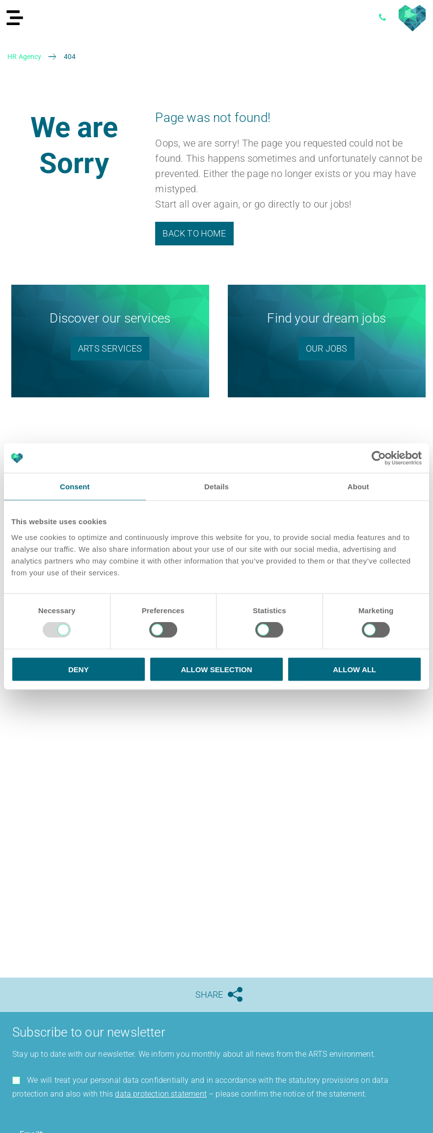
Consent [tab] (75, 486)
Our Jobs (326, 348)
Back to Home (194, 233)
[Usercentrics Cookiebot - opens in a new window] (379, 458)
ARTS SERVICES (110, 348)
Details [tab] (216, 486)
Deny (78, 669)
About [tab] (358, 486)
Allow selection (216, 669)
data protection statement (161, 1094)
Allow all (354, 669)
